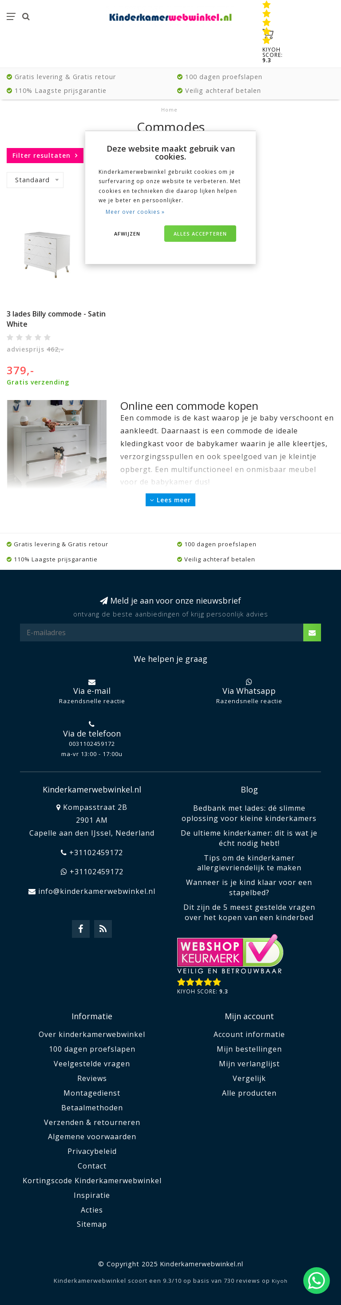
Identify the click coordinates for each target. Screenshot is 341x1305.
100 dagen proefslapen (92, 1049)
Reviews (92, 1078)
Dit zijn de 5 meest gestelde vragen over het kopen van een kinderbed (249, 912)
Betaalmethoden (92, 1108)
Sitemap (92, 1224)
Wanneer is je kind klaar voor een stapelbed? (249, 887)
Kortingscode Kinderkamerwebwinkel (92, 1180)
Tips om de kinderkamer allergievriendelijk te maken (249, 863)
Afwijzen (127, 233)
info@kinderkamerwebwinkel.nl (96, 891)
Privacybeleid (92, 1151)
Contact (92, 1166)
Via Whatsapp (249, 690)
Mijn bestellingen (249, 1049)
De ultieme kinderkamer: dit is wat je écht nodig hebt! (249, 838)
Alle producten (249, 1093)
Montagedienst (91, 1093)
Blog (249, 789)
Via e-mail (92, 690)
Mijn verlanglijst (249, 1064)
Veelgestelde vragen (92, 1064)
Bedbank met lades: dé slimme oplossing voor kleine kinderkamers (249, 813)
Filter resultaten (41, 155)
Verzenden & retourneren (92, 1122)
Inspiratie (92, 1195)
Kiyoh (280, 1280)
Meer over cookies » (135, 212)
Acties (92, 1210)
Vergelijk (249, 1078)
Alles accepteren (200, 233)
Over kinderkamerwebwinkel (92, 1034)
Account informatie (249, 1034)
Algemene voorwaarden (92, 1136)
